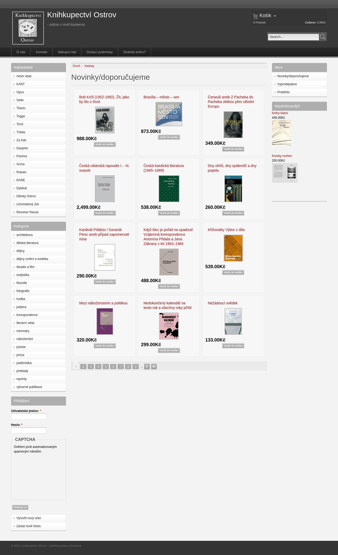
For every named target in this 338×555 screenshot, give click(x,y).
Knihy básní (280, 113)
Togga (21, 116)
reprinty (22, 379)
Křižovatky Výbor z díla (226, 230)
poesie (21, 347)
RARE (21, 180)
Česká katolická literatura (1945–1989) (164, 168)
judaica (21, 307)
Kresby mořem (282, 156)
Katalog (89, 65)
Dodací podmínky (100, 52)
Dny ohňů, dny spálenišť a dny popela (232, 168)
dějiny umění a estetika (32, 259)
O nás (21, 52)
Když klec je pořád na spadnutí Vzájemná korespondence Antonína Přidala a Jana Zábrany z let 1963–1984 (168, 237)
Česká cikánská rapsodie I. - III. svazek (104, 168)
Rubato (22, 172)
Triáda (21, 132)
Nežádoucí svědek (222, 303)
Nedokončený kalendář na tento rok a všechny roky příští (168, 305)
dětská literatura (27, 243)
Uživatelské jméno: (26, 411)
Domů (76, 65)
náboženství (25, 339)
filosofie (22, 283)
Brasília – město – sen (161, 97)
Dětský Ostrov (26, 196)
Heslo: (17, 425)
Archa (20, 164)
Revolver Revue (27, 212)
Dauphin (22, 148)
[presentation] (35, 475)
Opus (20, 92)
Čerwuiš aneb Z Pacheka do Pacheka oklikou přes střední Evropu (231, 101)
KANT (21, 84)
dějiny (20, 251)
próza (20, 355)
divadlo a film (26, 267)
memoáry (23, 331)
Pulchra (22, 156)
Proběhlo (283, 92)
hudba (21, 299)
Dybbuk (22, 188)
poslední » (154, 366)
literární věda (25, 323)
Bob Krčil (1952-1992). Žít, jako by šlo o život (104, 99)
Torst (20, 124)
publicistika (24, 363)
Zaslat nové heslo (29, 526)
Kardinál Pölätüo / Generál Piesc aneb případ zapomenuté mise (104, 234)
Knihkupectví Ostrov (81, 14)
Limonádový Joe (28, 204)
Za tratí (21, 140)
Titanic (21, 108)
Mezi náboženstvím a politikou (103, 303)
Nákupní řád (67, 52)
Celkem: (310, 22)
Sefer (20, 100)
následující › (147, 366)
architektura (25, 235)
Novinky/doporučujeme (293, 76)
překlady (22, 371)
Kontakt (41, 52)
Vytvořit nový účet (29, 518)
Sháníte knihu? (134, 52)
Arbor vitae (24, 76)
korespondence (27, 315)
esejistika (23, 275)
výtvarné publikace (29, 387)
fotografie (23, 291)
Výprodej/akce (287, 84)
